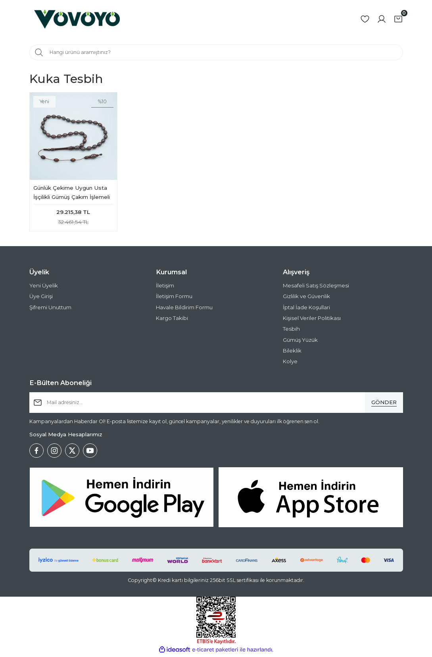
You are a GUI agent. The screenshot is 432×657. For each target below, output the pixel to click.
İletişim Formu (174, 298)
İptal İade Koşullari (306, 309)
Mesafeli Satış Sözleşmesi (316, 287)
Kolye (290, 363)
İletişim (165, 287)
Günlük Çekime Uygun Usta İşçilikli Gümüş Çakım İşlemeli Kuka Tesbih (71, 193)
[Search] (216, 52)
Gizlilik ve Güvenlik (306, 298)
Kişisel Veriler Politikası (312, 320)
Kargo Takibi (172, 320)
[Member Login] (381, 19)
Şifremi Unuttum (50, 309)
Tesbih (291, 331)
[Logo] (77, 19)
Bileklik (292, 352)
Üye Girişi (41, 298)
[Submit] (384, 404)
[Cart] (398, 19)
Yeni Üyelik (43, 287)
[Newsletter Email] (216, 404)
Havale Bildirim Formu (184, 309)
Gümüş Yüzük (300, 341)
